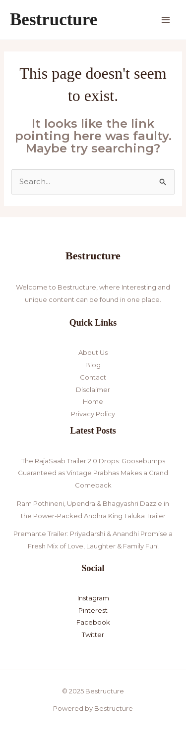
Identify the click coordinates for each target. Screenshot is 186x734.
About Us (93, 352)
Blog (93, 365)
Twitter (93, 634)
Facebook (93, 622)
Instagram (93, 598)
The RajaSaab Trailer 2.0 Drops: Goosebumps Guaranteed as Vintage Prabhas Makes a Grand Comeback (93, 473)
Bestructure (53, 19)
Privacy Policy (93, 414)
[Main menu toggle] (166, 20)
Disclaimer (93, 389)
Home (93, 401)
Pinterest (93, 610)
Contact (93, 377)
